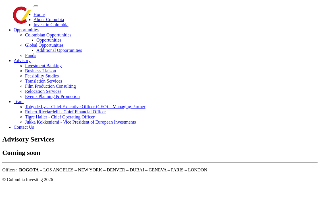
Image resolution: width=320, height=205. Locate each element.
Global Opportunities (44, 45)
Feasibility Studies (42, 75)
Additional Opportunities (59, 50)
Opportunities (26, 29)
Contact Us (24, 127)
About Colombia (49, 19)
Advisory (22, 60)
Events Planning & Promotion (52, 96)
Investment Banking (43, 65)
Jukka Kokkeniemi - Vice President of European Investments (80, 122)
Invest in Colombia (51, 24)
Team (19, 101)
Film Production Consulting (50, 86)
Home (39, 14)
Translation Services (43, 81)
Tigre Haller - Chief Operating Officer (60, 116)
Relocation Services (43, 91)
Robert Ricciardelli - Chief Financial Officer (65, 111)
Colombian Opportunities (48, 34)
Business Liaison (40, 70)
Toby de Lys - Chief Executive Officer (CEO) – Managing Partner (85, 106)
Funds (30, 55)
